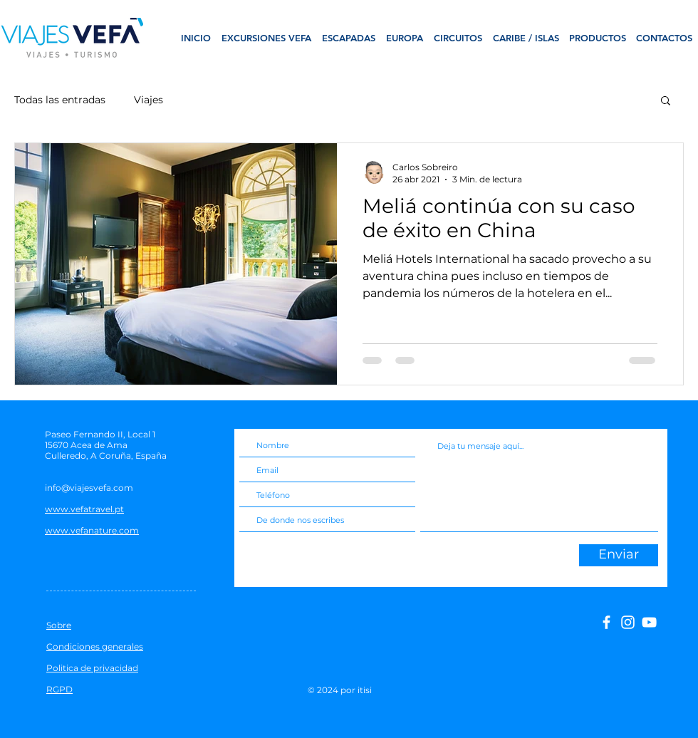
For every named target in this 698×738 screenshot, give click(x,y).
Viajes (148, 99)
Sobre (58, 625)
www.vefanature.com (92, 530)
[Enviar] (618, 555)
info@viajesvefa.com (89, 487)
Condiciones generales (94, 646)
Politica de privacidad (92, 667)
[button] (665, 101)
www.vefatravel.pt (84, 509)
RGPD (59, 689)
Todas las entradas (59, 99)
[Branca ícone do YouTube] (649, 622)
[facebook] (606, 622)
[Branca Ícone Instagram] (628, 622)
